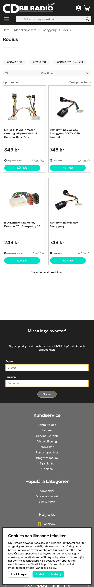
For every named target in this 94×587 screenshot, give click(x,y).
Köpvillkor (47, 447)
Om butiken (47, 502)
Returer (47, 430)
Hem (6, 30)
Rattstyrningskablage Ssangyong (64, 224)
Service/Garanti (47, 436)
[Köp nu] (22, 168)
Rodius (66, 30)
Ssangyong (49, 30)
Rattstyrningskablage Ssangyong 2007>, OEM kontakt (65, 133)
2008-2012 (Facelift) (70, 62)
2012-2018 (39, 62)
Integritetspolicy (47, 458)
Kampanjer (47, 491)
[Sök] (53, 19)
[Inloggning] (78, 8)
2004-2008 (14, 62)
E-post (9, 361)
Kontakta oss (47, 425)
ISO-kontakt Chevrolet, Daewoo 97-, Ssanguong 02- (22, 224)
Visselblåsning (47, 441)
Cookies (47, 469)
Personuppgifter (47, 452)
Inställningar (19, 574)
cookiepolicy (48, 568)
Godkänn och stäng (48, 574)
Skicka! (47, 394)
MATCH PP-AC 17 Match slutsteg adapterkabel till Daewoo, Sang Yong (20, 133)
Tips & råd (47, 463)
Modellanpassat (25, 30)
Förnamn (10, 376)
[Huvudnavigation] (6, 19)
